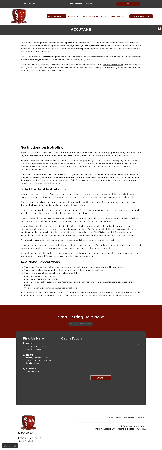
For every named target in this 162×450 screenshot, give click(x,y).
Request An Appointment (80, 324)
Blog (113, 16)
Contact (120, 16)
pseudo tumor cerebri (61, 218)
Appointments (141, 16)
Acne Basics (73, 16)
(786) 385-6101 (28, 4)
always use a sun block (65, 288)
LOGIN (128, 4)
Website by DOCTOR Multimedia (131, 429)
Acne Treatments (55, 16)
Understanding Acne (113, 65)
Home (43, 16)
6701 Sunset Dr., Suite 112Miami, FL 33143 (37, 347)
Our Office (82, 4)
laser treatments (65, 282)
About (103, 16)
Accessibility (109, 429)
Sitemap (98, 429)
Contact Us (10, 446)
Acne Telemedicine (90, 16)
